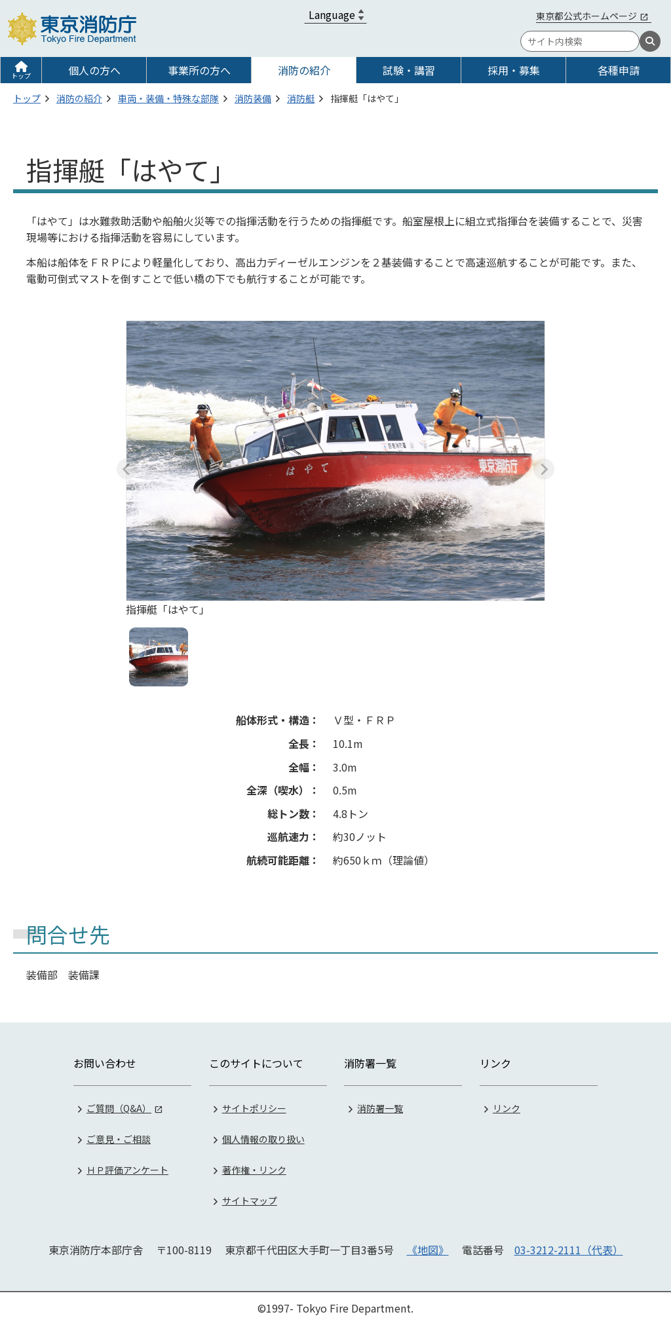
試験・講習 (409, 70)
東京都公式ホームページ (586, 15)
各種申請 (619, 70)
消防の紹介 (304, 70)
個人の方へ (94, 70)
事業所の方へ (199, 70)
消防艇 (301, 98)
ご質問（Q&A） (118, 1108)
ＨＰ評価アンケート (127, 1169)
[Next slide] (543, 468)
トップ (21, 76)
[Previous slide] (127, 468)
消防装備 (253, 98)
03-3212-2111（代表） (568, 1250)
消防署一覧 (380, 1108)
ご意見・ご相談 (118, 1139)
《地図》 (428, 1250)
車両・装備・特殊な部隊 (168, 98)
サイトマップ (249, 1200)
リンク (506, 1108)
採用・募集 (514, 70)
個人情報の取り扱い (263, 1139)
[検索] (650, 41)
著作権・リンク (254, 1169)
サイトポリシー (254, 1108)
